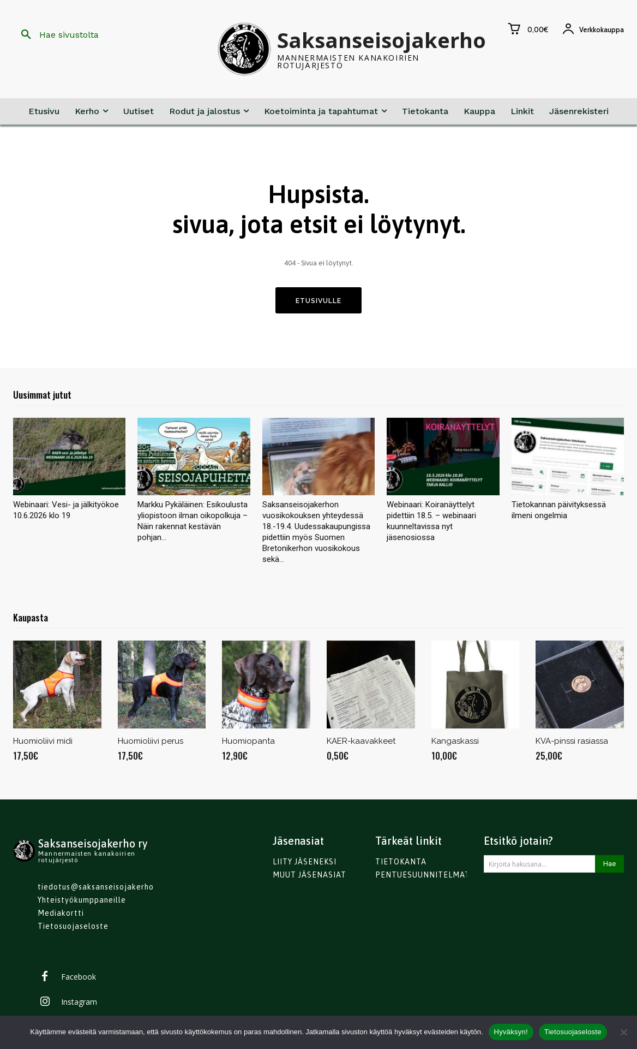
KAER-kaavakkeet (361, 743)
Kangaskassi (455, 743)
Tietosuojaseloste (573, 1032)
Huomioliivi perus (150, 743)
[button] (56, 35)
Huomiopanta (248, 743)
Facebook (78, 978)
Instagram (79, 1003)
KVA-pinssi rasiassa (572, 743)
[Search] (609, 865)
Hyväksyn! (511, 1032)
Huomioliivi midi (43, 743)
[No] (623, 1032)
